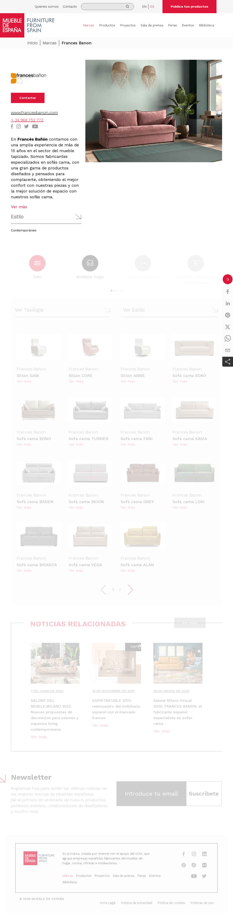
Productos (107, 25)
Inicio (32, 42)
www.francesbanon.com (34, 112)
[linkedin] (228, 303)
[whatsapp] (228, 339)
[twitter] (228, 327)
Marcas (88, 25)
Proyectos (128, 25)
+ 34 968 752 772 (27, 119)
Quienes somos (47, 6)
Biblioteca (206, 25)
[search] (107, 6)
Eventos (188, 25)
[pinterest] (228, 315)
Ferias (172, 25)
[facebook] (228, 292)
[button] (46, 217)
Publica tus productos (189, 6)
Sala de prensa (152, 25)
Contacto (70, 6)
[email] (228, 350)
